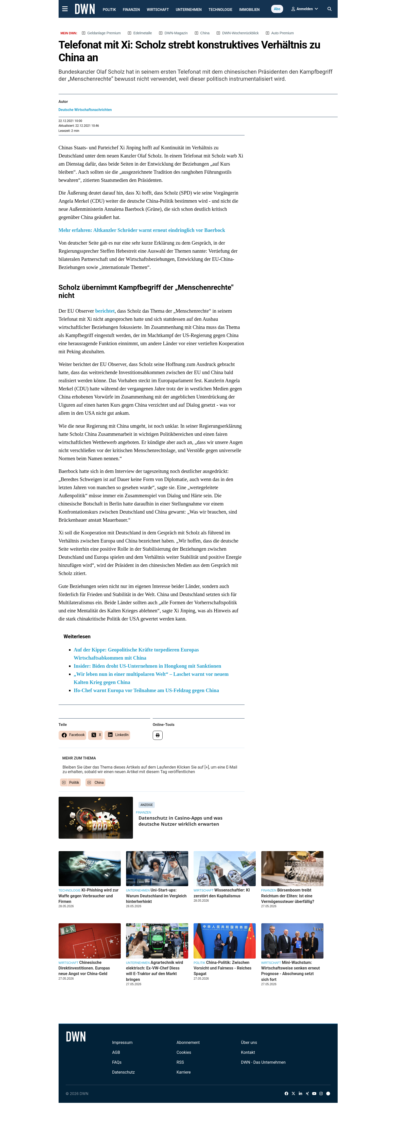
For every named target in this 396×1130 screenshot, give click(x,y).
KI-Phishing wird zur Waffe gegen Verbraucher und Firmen (89, 896)
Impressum (122, 1042)
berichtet (105, 311)
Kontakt (248, 1052)
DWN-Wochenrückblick (240, 33)
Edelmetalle (142, 33)
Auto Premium (282, 33)
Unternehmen (189, 10)
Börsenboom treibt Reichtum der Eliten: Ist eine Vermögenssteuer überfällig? (287, 896)
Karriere (184, 1072)
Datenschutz (123, 1072)
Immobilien (249, 10)
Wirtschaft (158, 10)
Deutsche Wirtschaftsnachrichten (85, 110)
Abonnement (188, 1042)
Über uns (249, 1042)
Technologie (220, 10)
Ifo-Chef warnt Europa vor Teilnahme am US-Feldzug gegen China (146, 690)
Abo (277, 9)
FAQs (117, 1062)
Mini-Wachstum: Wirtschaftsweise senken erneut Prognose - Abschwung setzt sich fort (290, 971)
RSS (180, 1062)
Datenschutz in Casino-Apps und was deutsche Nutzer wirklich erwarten (180, 821)
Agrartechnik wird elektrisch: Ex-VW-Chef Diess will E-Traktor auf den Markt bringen (154, 971)
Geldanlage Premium (104, 33)
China (205, 33)
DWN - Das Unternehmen (263, 1062)
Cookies (184, 1052)
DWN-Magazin (176, 33)
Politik (109, 10)
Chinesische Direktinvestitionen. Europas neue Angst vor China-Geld (84, 968)
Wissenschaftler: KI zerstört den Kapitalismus (222, 893)
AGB (116, 1052)
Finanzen (131, 10)
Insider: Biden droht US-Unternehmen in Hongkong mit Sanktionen (147, 666)
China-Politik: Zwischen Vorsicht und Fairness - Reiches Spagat (222, 968)
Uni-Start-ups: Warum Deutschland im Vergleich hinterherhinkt (156, 896)
